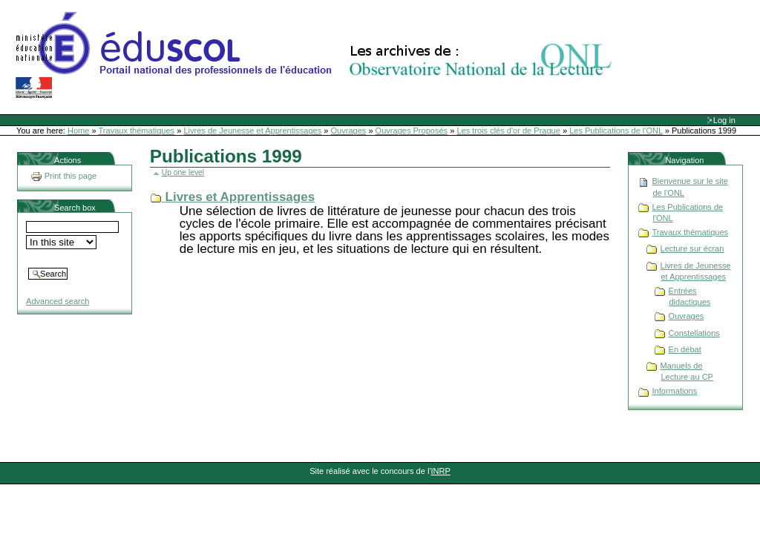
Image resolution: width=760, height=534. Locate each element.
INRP (441, 471)
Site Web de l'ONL (317, 55)
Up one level (183, 172)
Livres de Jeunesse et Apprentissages (252, 130)
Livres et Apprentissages (240, 197)
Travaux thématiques (137, 130)
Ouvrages (349, 130)
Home (78, 130)
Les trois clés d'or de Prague (508, 130)
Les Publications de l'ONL (616, 130)
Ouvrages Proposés (412, 130)
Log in (724, 120)
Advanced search (57, 301)
